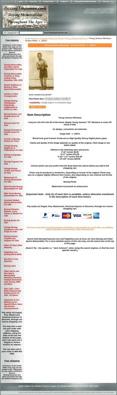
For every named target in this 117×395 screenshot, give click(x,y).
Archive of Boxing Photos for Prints (47, 38)
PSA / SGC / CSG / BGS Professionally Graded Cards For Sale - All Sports (12, 292)
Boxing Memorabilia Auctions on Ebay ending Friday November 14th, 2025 (13, 77)
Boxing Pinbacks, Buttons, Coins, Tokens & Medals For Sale (13, 212)
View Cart (106, 1)
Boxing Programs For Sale (13, 163)
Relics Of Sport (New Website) (13, 246)
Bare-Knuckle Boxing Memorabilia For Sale (13, 188)
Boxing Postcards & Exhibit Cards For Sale (12, 132)
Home (27, 38)
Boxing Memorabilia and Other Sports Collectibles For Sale (13, 67)
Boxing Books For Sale (12, 221)
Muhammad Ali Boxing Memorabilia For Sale (12, 180)
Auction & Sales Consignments (11, 95)
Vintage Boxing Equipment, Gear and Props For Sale (13, 229)
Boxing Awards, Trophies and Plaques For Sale (11, 238)
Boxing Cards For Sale (12, 124)
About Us (33, 1)
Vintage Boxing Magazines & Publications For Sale (13, 148)
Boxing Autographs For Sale (12, 156)
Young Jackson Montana (76, 38)
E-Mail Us (64, 1)
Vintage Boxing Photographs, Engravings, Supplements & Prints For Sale (10, 105)
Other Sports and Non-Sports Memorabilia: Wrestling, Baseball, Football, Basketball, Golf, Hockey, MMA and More (13, 277)
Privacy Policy (49, 1)
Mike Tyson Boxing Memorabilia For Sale (13, 194)
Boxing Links (10, 266)
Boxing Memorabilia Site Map (85, 1)
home (21, 1)
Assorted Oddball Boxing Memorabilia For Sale (12, 202)
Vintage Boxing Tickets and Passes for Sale (12, 171)
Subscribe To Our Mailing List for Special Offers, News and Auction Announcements (13, 304)
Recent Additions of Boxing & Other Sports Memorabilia (12, 87)
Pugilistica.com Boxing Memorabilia (12, 253)
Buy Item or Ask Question (11, 260)
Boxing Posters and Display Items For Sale (12, 116)
